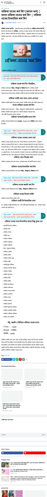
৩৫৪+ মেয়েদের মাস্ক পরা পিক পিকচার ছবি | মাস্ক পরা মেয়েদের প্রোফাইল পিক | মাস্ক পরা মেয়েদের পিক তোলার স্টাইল (27, 463)
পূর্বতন (43, 435)
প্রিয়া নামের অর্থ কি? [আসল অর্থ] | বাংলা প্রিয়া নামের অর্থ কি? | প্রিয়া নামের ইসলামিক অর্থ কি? (21, 179)
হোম (2, 8)
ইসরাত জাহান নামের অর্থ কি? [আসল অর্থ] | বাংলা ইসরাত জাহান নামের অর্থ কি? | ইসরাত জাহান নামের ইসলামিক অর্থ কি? (11, 406)
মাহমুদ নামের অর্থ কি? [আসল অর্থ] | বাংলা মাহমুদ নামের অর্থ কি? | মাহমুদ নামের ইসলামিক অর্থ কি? (11, 383)
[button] (2, 2)
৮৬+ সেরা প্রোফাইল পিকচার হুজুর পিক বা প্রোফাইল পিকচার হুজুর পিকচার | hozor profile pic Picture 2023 (26, 470)
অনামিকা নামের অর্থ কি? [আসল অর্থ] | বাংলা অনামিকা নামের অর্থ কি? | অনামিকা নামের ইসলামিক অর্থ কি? (35, 383)
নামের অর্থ (6, 8)
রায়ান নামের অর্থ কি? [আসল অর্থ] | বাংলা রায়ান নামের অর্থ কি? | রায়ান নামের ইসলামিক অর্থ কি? (20, 215)
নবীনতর (4, 435)
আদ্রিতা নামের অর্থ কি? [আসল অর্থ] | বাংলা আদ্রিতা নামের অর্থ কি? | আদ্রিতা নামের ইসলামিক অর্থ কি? (20, 132)
